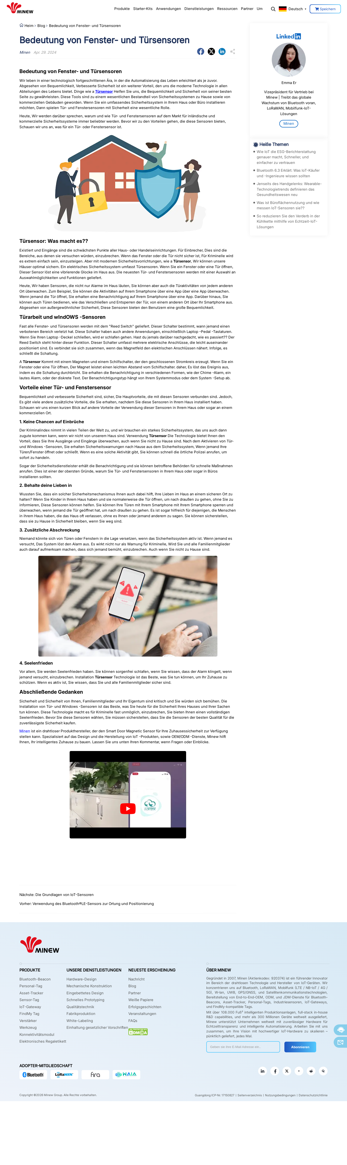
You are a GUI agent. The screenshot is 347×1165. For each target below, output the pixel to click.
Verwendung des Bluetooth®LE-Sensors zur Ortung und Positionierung (93, 903)
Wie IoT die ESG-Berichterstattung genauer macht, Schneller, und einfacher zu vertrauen (286, 157)
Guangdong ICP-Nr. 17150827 (214, 1095)
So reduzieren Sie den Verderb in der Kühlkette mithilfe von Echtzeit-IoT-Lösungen (288, 221)
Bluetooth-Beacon (35, 979)
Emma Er (288, 82)
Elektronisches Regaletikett (42, 1041)
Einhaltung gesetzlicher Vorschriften (97, 1027)
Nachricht (136, 979)
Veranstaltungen (142, 1013)
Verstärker (28, 1020)
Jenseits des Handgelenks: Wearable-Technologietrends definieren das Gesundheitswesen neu (289, 189)
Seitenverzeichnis (250, 1095)
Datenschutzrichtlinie (313, 1095)
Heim (29, 25)
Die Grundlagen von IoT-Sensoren (64, 894)
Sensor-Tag (29, 999)
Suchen (273, 9)
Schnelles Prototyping (85, 999)
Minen (288, 123)
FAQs (132, 1020)
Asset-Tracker (31, 993)
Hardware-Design (81, 979)
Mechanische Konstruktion (89, 986)
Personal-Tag (30, 986)
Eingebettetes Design (85, 993)
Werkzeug (28, 1027)
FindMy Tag (29, 1013)
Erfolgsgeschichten (144, 1007)
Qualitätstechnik (80, 1007)
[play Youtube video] (127, 809)
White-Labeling (79, 1020)
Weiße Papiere (140, 999)
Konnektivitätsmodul (36, 1034)
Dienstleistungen (199, 8)
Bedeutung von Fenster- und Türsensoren (85, 25)
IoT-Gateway (30, 1007)
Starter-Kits (143, 8)
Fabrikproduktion (80, 1013)
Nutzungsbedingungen (280, 1095)
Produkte (122, 8)
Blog (41, 25)
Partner (247, 8)
